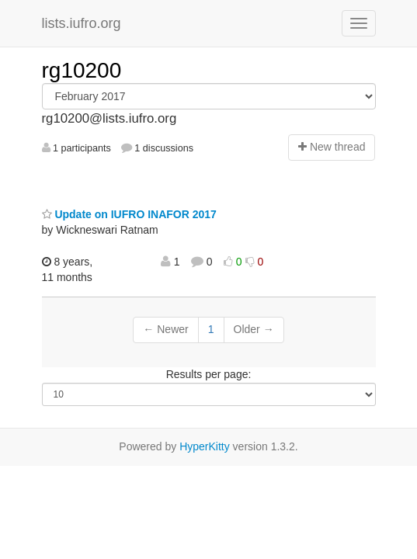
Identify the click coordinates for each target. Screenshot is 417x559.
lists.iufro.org (81, 23)
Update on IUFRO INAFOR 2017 (129, 214)
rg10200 (82, 70)
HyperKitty (204, 446)
